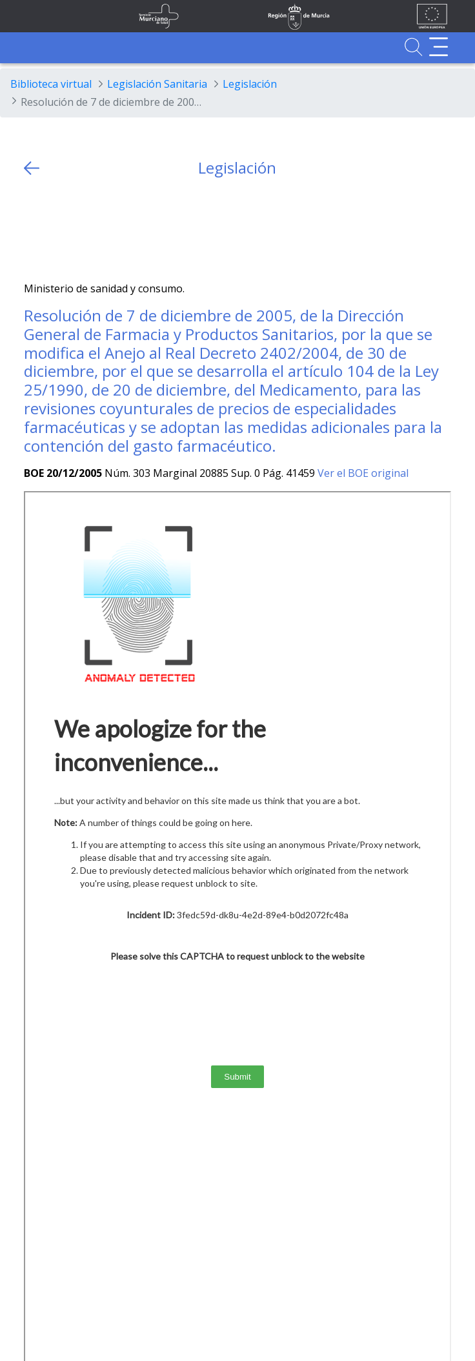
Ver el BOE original (363, 473)
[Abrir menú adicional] (438, 46)
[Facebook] (59, 229)
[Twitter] (34, 229)
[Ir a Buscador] (413, 46)
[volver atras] (31, 168)
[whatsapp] (84, 229)
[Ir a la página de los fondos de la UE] (432, 16)
